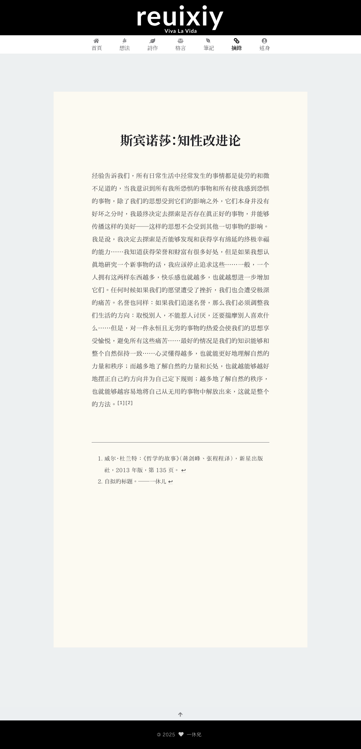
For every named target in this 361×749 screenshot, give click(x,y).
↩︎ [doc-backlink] (183, 470)
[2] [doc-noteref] (129, 403)
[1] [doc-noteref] (121, 403)
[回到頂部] (180, 714)
